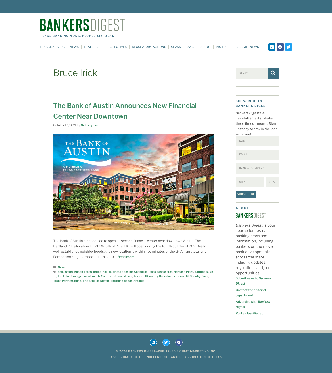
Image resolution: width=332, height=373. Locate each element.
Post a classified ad (249, 313)
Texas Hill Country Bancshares (154, 276)
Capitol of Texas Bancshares (153, 271)
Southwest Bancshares (116, 276)
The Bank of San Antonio (127, 280)
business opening (121, 271)
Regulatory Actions (149, 47)
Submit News (248, 47)
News (74, 47)
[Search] (273, 73)
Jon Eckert (64, 276)
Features (91, 47)
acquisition (65, 271)
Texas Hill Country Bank (192, 276)
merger (78, 276)
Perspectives (115, 47)
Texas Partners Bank (67, 280)
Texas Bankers (52, 47)
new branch (92, 276)
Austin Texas (83, 271)
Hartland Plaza (183, 271)
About (205, 47)
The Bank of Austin (96, 280)
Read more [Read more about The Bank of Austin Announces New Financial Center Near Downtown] (126, 257)
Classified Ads (183, 47)
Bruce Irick (100, 271)
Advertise (224, 47)
